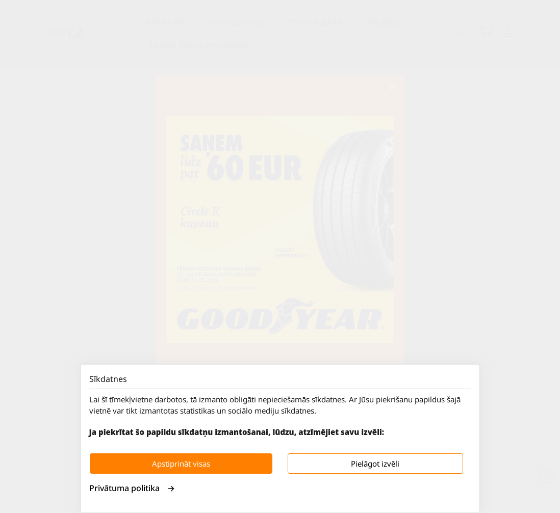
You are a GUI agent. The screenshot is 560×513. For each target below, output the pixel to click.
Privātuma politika (132, 488)
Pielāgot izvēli (375, 463)
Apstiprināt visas (181, 463)
